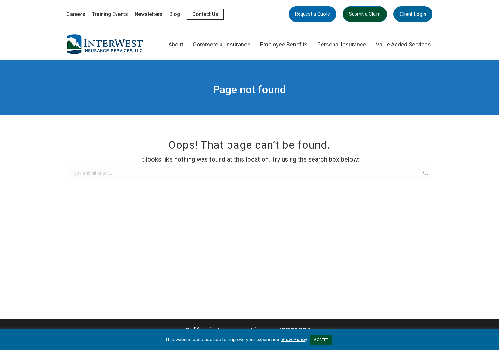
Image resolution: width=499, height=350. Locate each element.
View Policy (294, 339)
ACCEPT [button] (321, 339)
